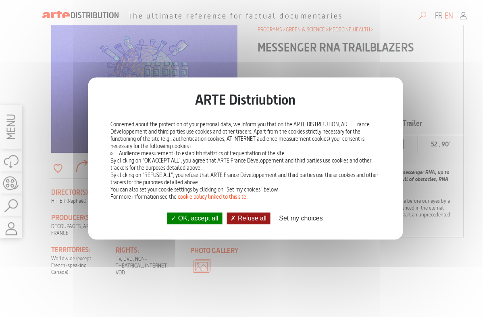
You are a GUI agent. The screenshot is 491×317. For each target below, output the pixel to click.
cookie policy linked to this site (212, 196)
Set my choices (300, 218)
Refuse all (248, 218)
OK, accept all (194, 218)
